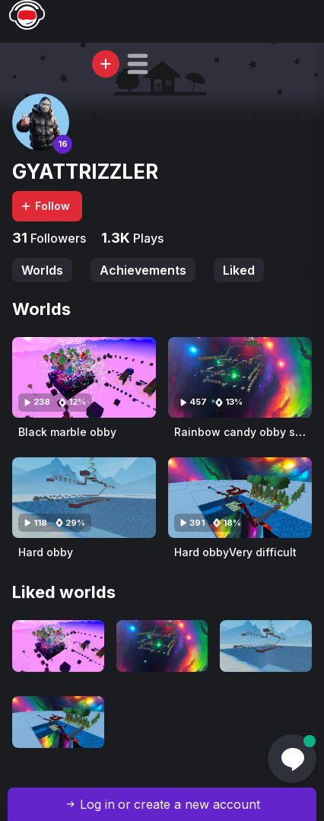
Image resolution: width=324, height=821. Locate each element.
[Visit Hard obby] (84, 497)
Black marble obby (67, 431)
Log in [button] (97, 804)
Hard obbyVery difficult (235, 552)
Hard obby (45, 552)
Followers (56, 238)
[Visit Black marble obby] (84, 377)
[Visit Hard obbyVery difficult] (240, 497)
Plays (147, 238)
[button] (137, 64)
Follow (45, 205)
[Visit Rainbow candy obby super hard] (240, 377)
